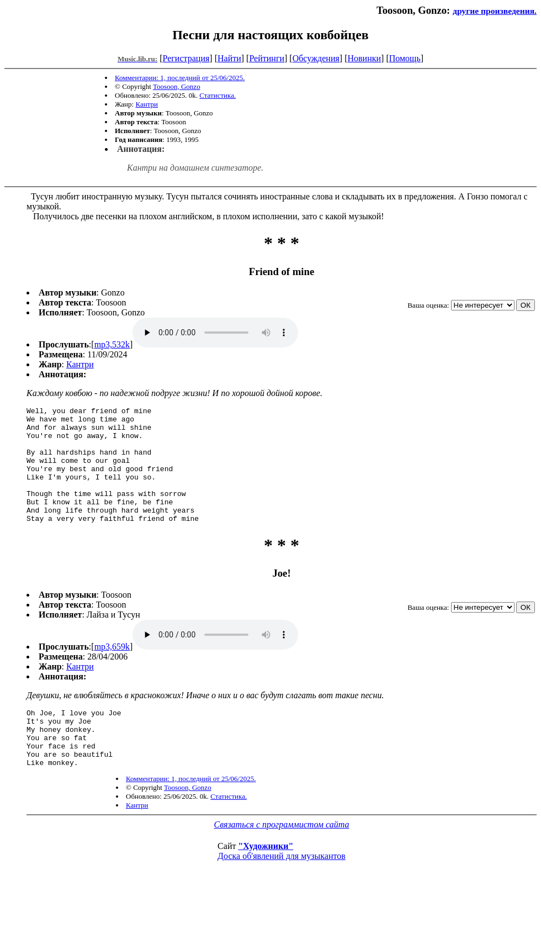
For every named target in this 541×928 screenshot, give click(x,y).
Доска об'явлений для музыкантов (282, 890)
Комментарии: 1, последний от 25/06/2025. (180, 77)
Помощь (405, 58)
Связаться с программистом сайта (281, 859)
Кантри (146, 104)
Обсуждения (316, 58)
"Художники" (265, 880)
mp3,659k (112, 669)
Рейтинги (266, 58)
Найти (229, 58)
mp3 (215, 332)
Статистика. (217, 95)
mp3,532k (112, 344)
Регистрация (186, 58)
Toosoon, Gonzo (176, 86)
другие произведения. (495, 10)
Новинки (364, 58)
